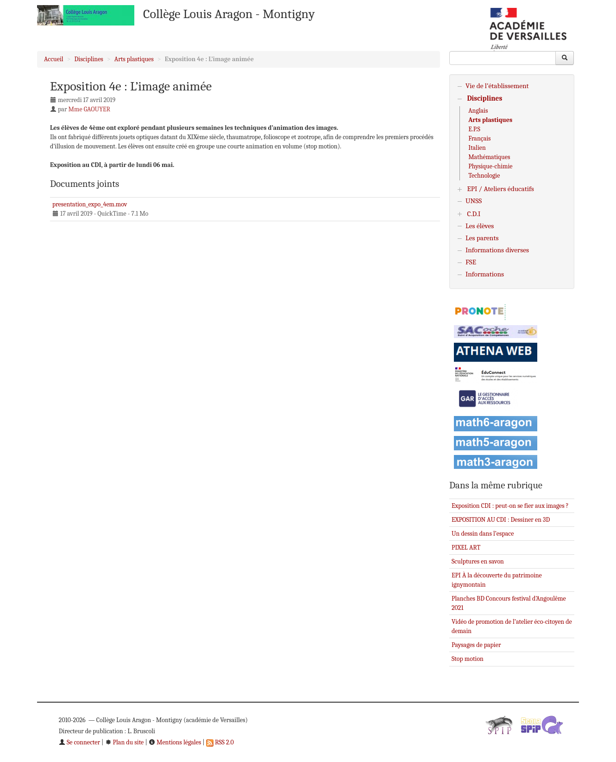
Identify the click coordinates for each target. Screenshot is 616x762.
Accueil (53, 59)
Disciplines (89, 59)
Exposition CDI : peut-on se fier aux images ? (510, 506)
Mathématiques (489, 157)
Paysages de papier (476, 645)
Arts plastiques (134, 59)
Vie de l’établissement (497, 86)
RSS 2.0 (220, 742)
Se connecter (79, 742)
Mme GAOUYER (90, 109)
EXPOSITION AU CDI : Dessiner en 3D (501, 520)
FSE (470, 262)
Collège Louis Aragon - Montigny (229, 13)
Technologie (484, 175)
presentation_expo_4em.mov (89, 204)
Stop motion (468, 659)
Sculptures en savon (478, 561)
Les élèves (479, 226)
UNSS (473, 201)
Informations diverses (497, 250)
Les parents (481, 238)
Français (479, 138)
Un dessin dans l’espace (483, 534)
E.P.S (474, 129)
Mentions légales (175, 742)
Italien (477, 148)
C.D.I (473, 214)
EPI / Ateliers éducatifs (500, 189)
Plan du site (124, 742)
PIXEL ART (466, 547)
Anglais (478, 111)
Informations (484, 274)
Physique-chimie (490, 166)
